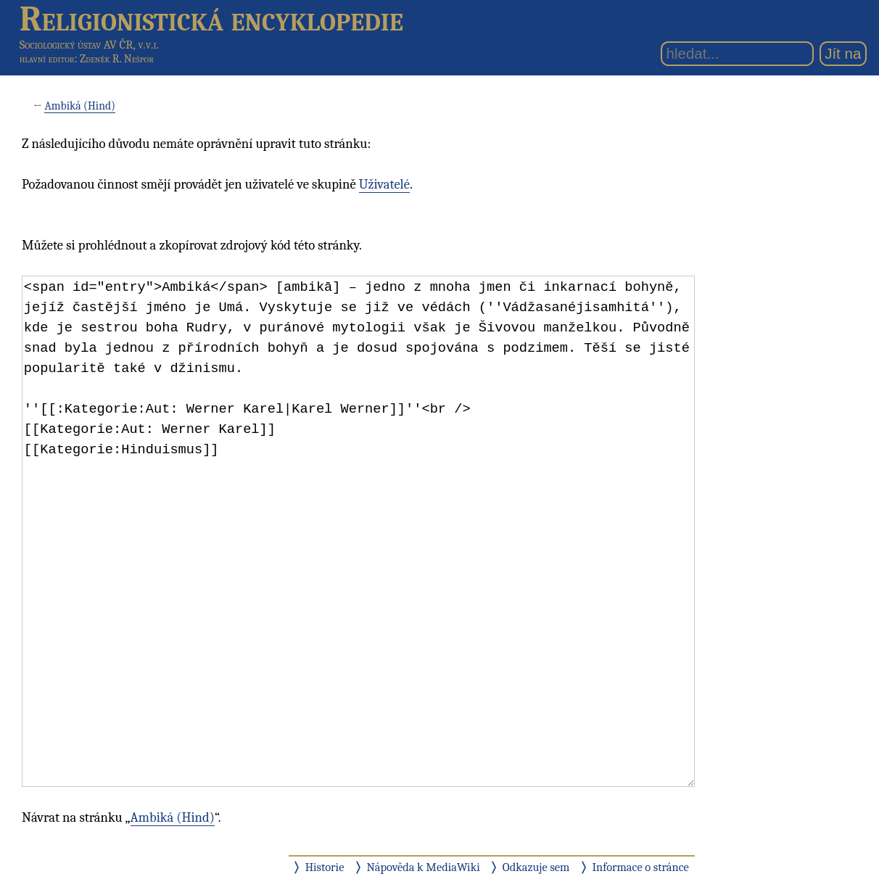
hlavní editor (47, 58)
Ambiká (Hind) (79, 105)
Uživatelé (384, 184)
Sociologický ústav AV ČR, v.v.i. (89, 44)
